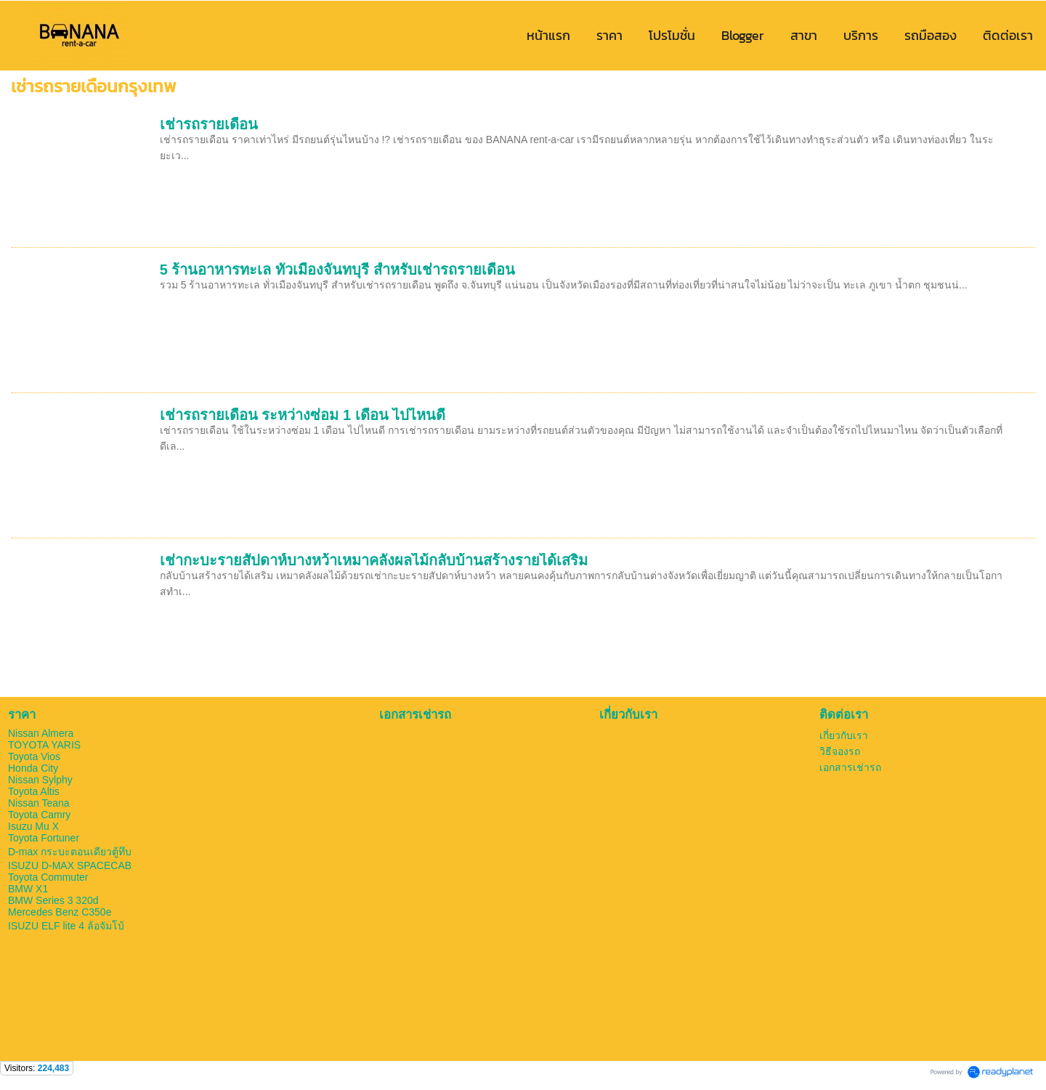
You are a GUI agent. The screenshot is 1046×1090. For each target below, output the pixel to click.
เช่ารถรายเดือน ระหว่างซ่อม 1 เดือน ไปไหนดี (302, 415)
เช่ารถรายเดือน (209, 124)
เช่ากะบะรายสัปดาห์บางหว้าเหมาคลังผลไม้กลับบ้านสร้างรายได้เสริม (374, 560)
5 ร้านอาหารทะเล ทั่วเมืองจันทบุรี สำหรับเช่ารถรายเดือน (337, 270)
